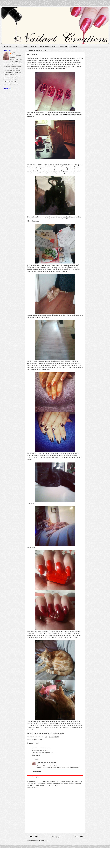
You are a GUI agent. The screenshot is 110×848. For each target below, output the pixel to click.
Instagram (34, 739)
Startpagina (7, 46)
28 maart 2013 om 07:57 (44, 748)
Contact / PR (63, 46)
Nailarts (25, 46)
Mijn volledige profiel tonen (11, 84)
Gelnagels (34, 46)
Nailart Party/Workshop (47, 46)
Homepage (56, 836)
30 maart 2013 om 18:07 (49, 762)
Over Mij (16, 46)
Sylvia (38, 762)
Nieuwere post (32, 836)
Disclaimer (73, 46)
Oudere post (78, 836)
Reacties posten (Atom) (41, 840)
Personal (39, 739)
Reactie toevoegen (33, 777)
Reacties (36, 759)
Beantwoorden (36, 755)
